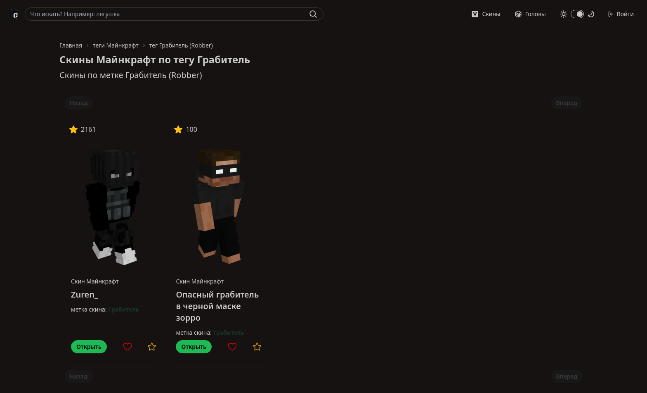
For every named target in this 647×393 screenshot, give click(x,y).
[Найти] (313, 14)
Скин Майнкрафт (95, 281)
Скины (485, 14)
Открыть (89, 346)
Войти (621, 14)
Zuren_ (84, 294)
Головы (530, 14)
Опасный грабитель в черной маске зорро (217, 306)
